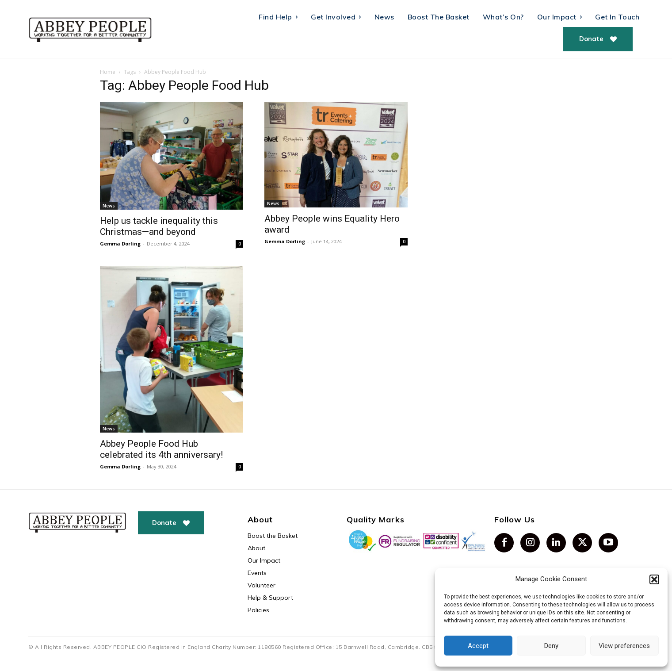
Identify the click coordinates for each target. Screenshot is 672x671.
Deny (551, 646)
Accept (478, 646)
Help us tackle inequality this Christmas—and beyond (159, 226)
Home (107, 72)
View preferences (624, 646)
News (109, 206)
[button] (654, 579)
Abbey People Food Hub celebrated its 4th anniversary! (161, 449)
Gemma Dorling (120, 243)
